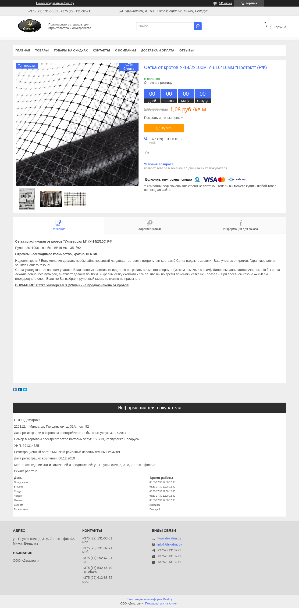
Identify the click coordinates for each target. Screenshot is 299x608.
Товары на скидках (71, 50)
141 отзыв (225, 3)
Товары (42, 50)
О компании (125, 50)
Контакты (101, 50)
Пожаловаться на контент (162, 603)
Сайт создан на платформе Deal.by (150, 599)
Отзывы (186, 50)
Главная (22, 50)
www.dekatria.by (169, 538)
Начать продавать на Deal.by (55, 3)
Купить (167, 128)
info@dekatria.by (169, 544)
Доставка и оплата (157, 50)
